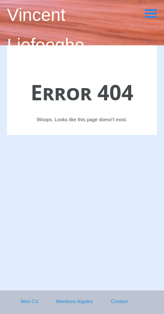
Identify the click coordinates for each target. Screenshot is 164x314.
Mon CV (29, 301)
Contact (119, 301)
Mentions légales (74, 301)
